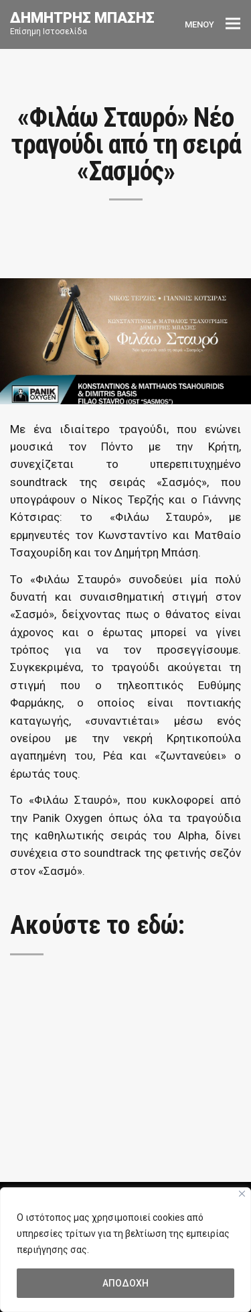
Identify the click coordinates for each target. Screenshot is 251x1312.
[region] (125, 1249)
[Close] (242, 1194)
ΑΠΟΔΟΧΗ (125, 1283)
